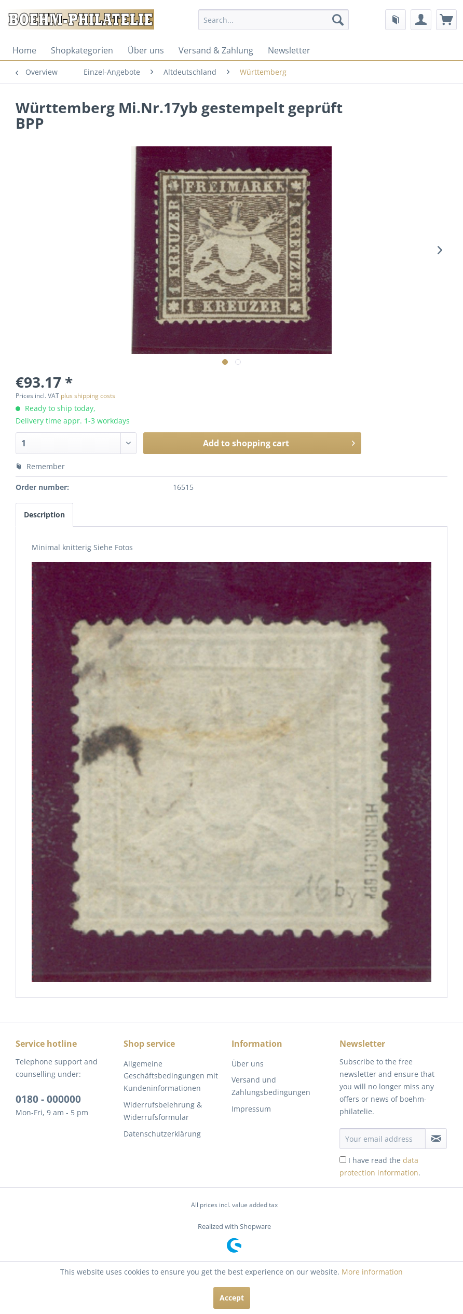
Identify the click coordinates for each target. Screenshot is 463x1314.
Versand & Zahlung (216, 50)
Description (44, 514)
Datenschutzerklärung (162, 1134)
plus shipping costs (88, 395)
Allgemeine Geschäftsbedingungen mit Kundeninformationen (171, 1076)
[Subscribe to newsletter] (436, 1138)
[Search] (338, 19)
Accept (232, 1298)
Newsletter (289, 50)
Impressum (251, 1109)
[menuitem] (273, 19)
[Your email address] (382, 1138)
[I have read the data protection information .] (342, 1159)
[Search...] (273, 19)
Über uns (146, 50)
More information (372, 1272)
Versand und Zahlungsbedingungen (271, 1086)
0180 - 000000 (48, 1099)
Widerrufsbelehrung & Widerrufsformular (163, 1111)
